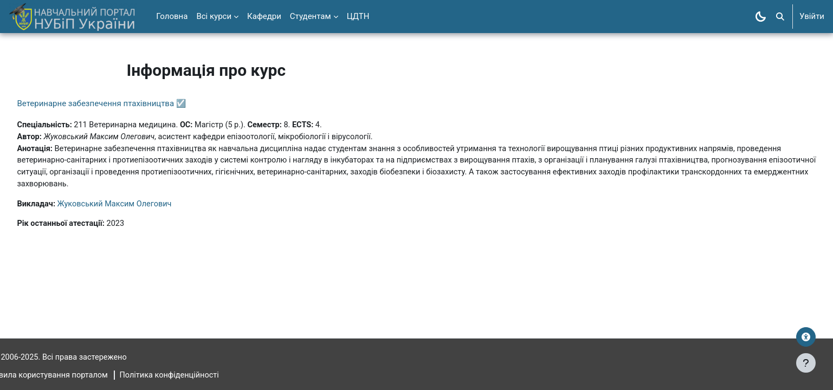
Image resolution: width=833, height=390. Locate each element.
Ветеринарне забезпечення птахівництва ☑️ (125, 103)
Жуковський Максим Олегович (142, 206)
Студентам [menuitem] (310, 16)
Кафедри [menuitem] (264, 16)
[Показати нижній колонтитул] (806, 363)
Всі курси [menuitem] (213, 16)
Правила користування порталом (73, 375)
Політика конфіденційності (199, 375)
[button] (780, 16)
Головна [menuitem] (172, 16)
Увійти (811, 16)
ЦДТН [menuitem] (358, 16)
